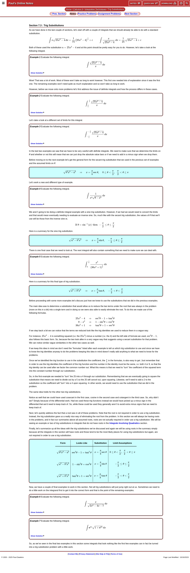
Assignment (109, 14)
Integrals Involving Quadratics (124, 423)
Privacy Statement (86, 554)
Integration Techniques (95, 9)
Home (69, 9)
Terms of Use (116, 554)
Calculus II (78, 9)
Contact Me (73, 554)
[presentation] (95, 40)
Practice (87, 14)
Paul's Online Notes (21, 3)
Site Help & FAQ (102, 554)
